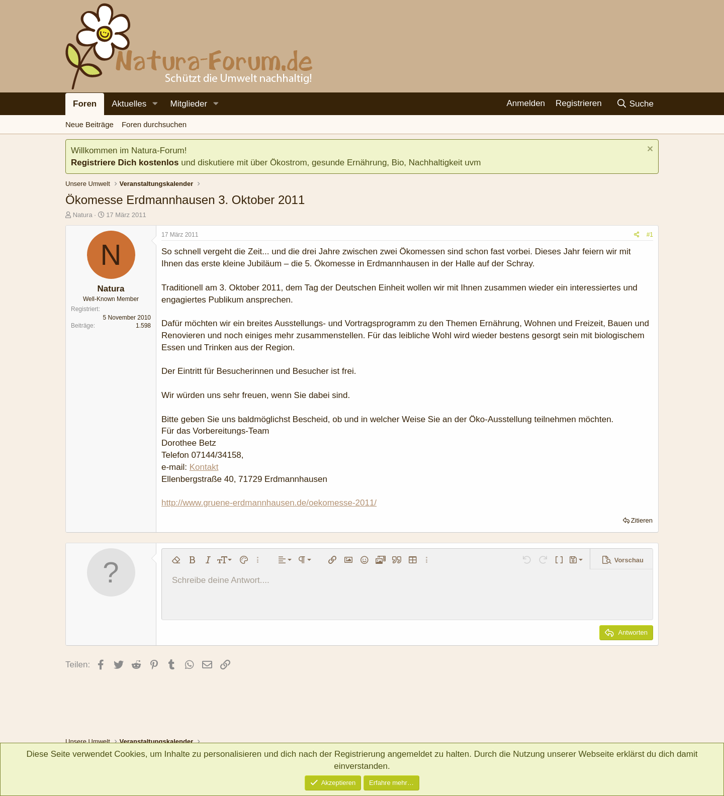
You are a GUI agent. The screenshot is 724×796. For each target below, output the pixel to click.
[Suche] (635, 103)
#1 (650, 234)
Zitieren (642, 520)
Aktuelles (129, 104)
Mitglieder (188, 104)
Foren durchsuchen (154, 124)
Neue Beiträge (89, 124)
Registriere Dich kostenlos (124, 162)
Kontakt (204, 467)
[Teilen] (636, 235)
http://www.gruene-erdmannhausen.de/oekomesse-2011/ (269, 503)
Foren (85, 104)
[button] (154, 104)
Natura (83, 215)
